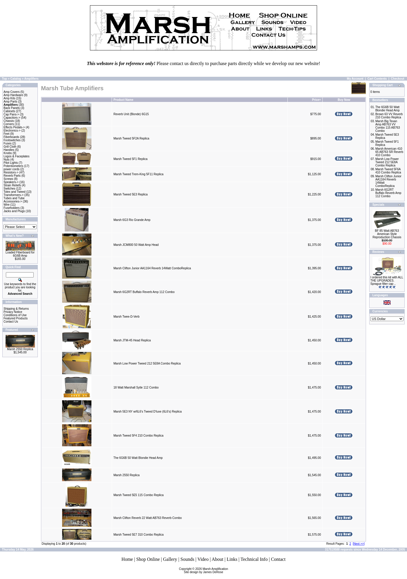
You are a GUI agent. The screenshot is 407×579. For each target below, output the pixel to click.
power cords (11, 169)
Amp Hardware (13, 95)
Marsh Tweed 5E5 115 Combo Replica (138, 495)
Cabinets (9, 111)
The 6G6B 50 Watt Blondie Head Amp (138, 457)
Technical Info (254, 559)
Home (127, 559)
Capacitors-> (12, 117)
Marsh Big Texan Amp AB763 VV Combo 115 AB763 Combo (387, 126)
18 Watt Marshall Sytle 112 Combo (136, 387)
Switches (9, 188)
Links (232, 559)
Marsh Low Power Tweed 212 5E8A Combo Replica (146, 363)
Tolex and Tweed (14, 191)
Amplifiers (31, 78)
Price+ (316, 99)
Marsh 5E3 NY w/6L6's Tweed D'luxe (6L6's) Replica (147, 411)
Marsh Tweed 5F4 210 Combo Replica (138, 435)
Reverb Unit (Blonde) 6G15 (131, 114)
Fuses (7, 143)
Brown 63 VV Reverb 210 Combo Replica (389, 116)
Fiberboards (11, 137)
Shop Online (148, 559)
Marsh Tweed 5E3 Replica (130, 194)
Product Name (123, 99)
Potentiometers (13, 166)
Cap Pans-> (11, 114)
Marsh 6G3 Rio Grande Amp (131, 220)
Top (4, 78)
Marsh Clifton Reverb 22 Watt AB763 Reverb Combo (147, 518)
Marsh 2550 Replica (20, 349)
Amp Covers (12, 91)
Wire (7, 204)
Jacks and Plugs (14, 211)
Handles (9, 149)
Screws (8, 178)
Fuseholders (12, 208)
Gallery (170, 559)
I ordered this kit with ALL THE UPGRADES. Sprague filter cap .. (386, 280)
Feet (6, 133)
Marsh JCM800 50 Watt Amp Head (136, 244)
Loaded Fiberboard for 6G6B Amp (20, 254)
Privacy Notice (13, 312)
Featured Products (16, 318)
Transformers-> (13, 195)
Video (203, 559)
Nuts (7, 159)
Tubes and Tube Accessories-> (14, 200)
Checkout (397, 78)
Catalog (15, 78)
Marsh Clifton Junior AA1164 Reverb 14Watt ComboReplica (152, 268)
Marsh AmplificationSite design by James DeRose (206, 570)
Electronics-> (12, 130)
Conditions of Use (15, 315)
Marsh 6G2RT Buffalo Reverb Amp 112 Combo (143, 292)
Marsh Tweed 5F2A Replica (131, 138)
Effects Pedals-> (14, 127)
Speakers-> (11, 182)
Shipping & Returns (16, 308)
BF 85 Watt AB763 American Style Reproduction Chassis (387, 234)
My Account (355, 78)
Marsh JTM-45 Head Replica (132, 340)
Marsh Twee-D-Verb (126, 316)
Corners (9, 124)
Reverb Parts (12, 175)
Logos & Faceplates (16, 156)
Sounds (187, 559)
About (217, 559)
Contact (278, 559)
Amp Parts (10, 101)
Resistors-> (11, 172)
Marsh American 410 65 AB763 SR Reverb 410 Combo (389, 152)
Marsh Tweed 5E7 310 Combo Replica (138, 534)
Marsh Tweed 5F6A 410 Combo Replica (388, 171)
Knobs (8, 153)
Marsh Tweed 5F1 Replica (130, 159)
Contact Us (11, 321)
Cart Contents (377, 78)
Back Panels (12, 108)
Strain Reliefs (12, 185)
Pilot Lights (11, 162)
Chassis (9, 120)
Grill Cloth (10, 146)
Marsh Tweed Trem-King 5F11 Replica (138, 174)
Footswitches (12, 140)
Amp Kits (9, 98)
